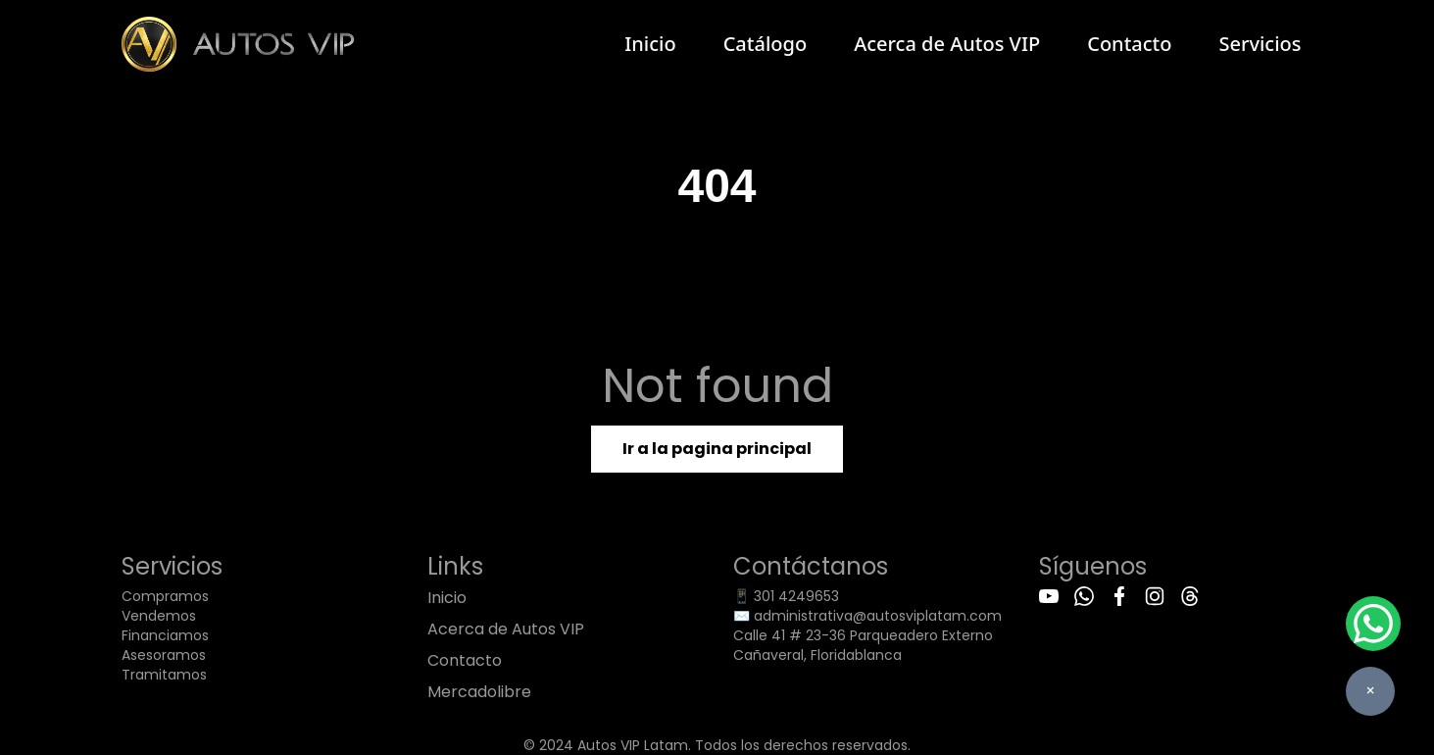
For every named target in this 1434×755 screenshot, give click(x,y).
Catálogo (765, 43)
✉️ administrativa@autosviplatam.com (867, 616)
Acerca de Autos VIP (947, 43)
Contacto (1129, 43)
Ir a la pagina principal (717, 448)
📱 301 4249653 (786, 596)
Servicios (1259, 43)
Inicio (649, 43)
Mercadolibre (479, 691)
